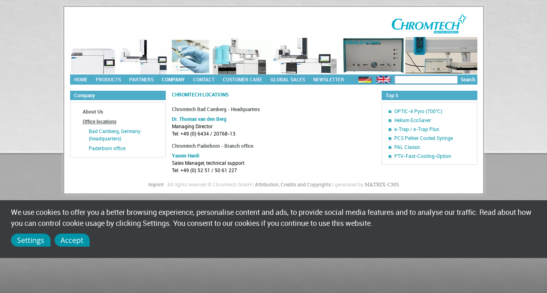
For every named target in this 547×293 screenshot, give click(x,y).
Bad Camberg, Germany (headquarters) (115, 135)
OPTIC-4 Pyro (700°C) (418, 111)
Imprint (156, 184)
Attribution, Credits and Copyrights (293, 184)
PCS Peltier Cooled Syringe (423, 138)
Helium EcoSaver (412, 120)
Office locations (99, 121)
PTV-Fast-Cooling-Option (422, 156)
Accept (72, 240)
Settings (30, 240)
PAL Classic (407, 147)
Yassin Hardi (185, 155)
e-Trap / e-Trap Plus (416, 129)
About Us (93, 111)
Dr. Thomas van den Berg (199, 119)
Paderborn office (107, 148)
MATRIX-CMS (382, 185)
